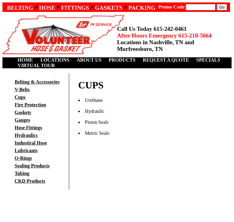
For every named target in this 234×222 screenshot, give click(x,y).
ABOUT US (89, 60)
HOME (25, 60)
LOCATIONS (55, 60)
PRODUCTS (122, 60)
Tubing (22, 173)
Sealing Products (32, 165)
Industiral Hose (31, 142)
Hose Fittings (28, 127)
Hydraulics (26, 135)
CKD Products (30, 181)
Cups (20, 97)
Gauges (22, 120)
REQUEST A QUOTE (166, 60)
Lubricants (26, 150)
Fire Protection (30, 104)
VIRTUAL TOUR (36, 65)
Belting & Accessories (37, 81)
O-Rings (23, 158)
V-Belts (22, 89)
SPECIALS (208, 60)
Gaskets (23, 112)
